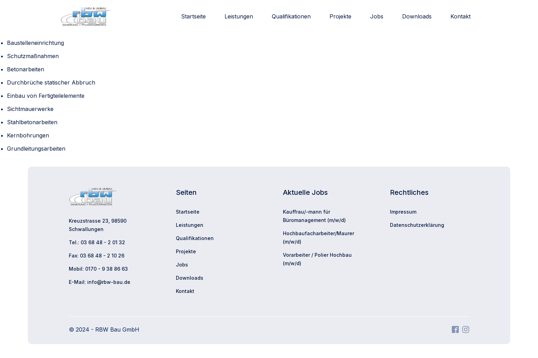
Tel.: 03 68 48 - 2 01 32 (97, 242)
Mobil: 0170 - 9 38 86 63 (98, 269)
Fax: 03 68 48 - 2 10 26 (96, 255)
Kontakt (460, 16)
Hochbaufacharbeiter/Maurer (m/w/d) (318, 237)
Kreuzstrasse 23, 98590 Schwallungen (98, 225)
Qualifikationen (291, 16)
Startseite (193, 16)
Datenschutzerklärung (417, 225)
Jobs (376, 16)
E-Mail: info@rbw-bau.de (99, 282)
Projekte (340, 16)
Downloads (417, 16)
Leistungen (239, 16)
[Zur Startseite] (86, 16)
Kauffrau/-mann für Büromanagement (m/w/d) (314, 216)
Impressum (403, 212)
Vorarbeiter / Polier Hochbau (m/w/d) (317, 259)
